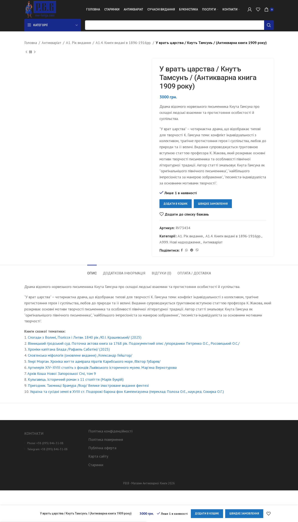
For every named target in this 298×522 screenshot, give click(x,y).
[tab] (92, 271)
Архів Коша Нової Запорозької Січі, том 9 (61, 373)
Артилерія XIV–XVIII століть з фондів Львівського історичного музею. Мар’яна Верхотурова (102, 367)
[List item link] (53, 443)
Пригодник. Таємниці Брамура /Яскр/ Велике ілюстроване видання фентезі (88, 385)
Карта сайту (98, 456)
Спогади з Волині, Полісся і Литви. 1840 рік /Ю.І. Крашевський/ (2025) (84, 337)
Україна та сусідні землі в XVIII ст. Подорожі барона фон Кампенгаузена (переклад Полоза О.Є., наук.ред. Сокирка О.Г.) (127, 391)
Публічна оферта (102, 447)
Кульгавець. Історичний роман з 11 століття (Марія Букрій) (76, 379)
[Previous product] (26, 52)
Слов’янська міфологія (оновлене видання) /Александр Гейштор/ (80, 355)
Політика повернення (105, 439)
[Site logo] (40, 9)
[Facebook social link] (182, 250)
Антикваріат (51, 42)
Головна (30, 42)
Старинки (95, 464)
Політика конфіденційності (110, 431)
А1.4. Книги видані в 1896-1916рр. (123, 42)
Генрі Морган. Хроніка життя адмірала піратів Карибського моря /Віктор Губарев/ (94, 361)
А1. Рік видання (78, 42)
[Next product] (35, 52)
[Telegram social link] (191, 250)
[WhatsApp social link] (186, 250)
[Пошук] (179, 25)
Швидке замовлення (213, 203)
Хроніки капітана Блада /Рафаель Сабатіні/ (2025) (69, 349)
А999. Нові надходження (179, 242)
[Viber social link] (197, 250)
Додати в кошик (176, 203)
